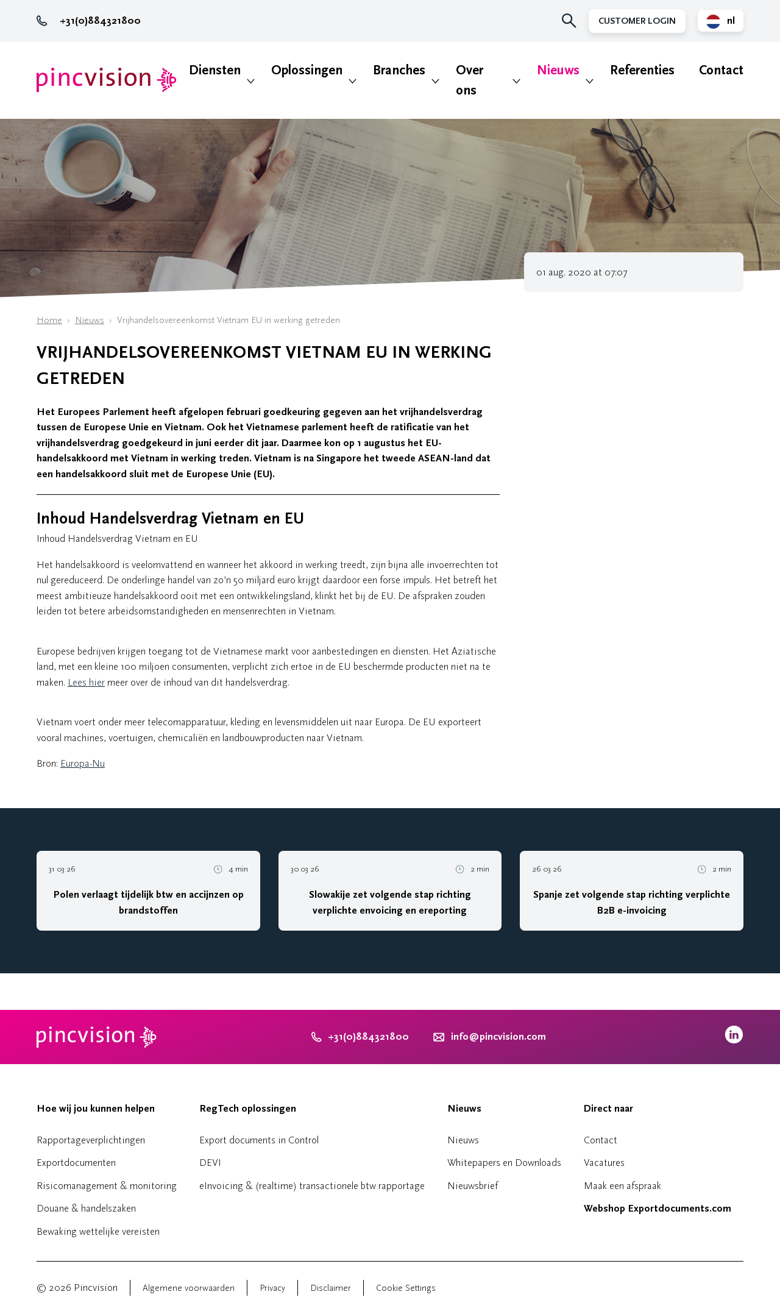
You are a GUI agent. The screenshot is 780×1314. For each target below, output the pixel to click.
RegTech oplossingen (247, 1109)
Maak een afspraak (622, 1185)
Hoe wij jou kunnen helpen (96, 1109)
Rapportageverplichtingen (91, 1140)
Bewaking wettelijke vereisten (98, 1231)
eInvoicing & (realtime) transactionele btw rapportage (312, 1185)
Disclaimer (330, 1288)
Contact (721, 70)
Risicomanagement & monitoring (107, 1185)
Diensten (215, 70)
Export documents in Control (259, 1140)
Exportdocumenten (76, 1162)
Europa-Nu (82, 763)
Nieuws (558, 70)
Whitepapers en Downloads (504, 1162)
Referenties (642, 70)
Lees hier (86, 682)
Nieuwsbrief (472, 1185)
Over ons (469, 80)
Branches (399, 70)
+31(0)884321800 (89, 21)
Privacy (272, 1288)
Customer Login (637, 21)
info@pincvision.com (498, 1037)
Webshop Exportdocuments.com (657, 1208)
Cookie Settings (406, 1288)
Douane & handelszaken (86, 1208)
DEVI (210, 1162)
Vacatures (604, 1162)
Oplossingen (306, 70)
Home (49, 320)
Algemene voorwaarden (189, 1288)
